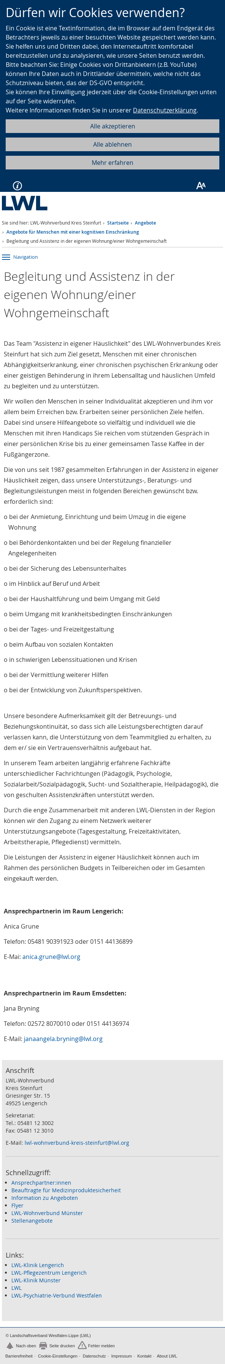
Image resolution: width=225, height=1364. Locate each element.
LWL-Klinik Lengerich (37, 1265)
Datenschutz (94, 1356)
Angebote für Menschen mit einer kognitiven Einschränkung (72, 232)
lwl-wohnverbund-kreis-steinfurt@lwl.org (77, 1142)
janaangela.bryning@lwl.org (63, 1039)
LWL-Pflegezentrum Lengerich (49, 1272)
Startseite (118, 223)
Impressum (121, 1356)
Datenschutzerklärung (165, 110)
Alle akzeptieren (112, 126)
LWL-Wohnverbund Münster (47, 1213)
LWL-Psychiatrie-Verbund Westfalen (56, 1295)
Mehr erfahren (112, 162)
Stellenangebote (32, 1220)
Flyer (17, 1205)
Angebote (145, 223)
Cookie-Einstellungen (57, 1356)
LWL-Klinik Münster (36, 1280)
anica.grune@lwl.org (51, 957)
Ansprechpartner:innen (41, 1182)
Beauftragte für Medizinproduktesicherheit (66, 1190)
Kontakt (144, 1356)
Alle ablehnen (112, 144)
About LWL (167, 1356)
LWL (16, 1287)
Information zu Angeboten (44, 1197)
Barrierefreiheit (19, 1356)
